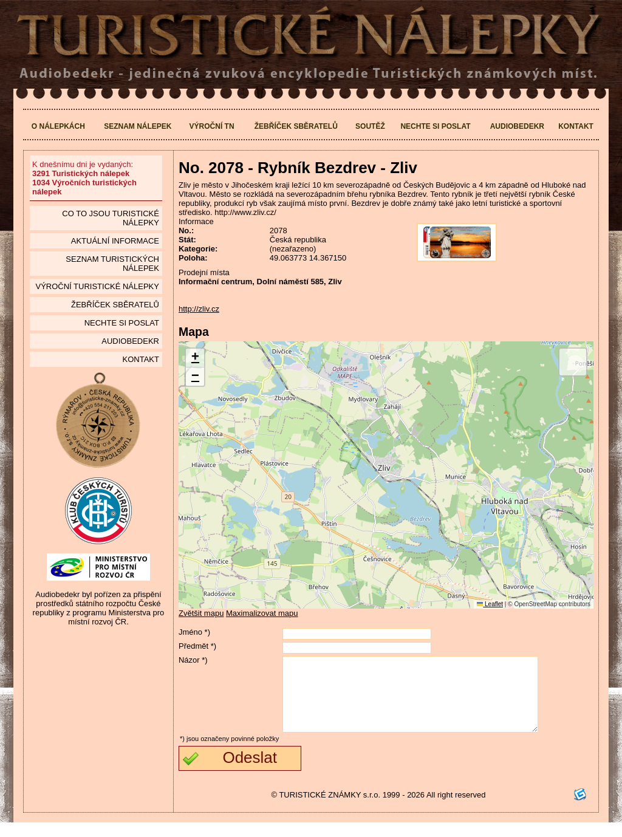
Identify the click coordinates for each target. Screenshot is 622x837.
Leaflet (490, 604)
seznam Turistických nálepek (112, 264)
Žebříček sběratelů (296, 126)
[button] (195, 358)
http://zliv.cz (199, 308)
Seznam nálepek (137, 126)
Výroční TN (212, 126)
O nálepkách (58, 126)
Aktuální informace (115, 240)
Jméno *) (194, 632)
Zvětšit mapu (201, 613)
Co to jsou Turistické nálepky (110, 218)
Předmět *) (197, 646)
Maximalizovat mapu (262, 613)
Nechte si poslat (435, 126)
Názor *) (193, 659)
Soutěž (370, 126)
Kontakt (575, 126)
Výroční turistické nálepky (97, 286)
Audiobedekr (517, 126)
